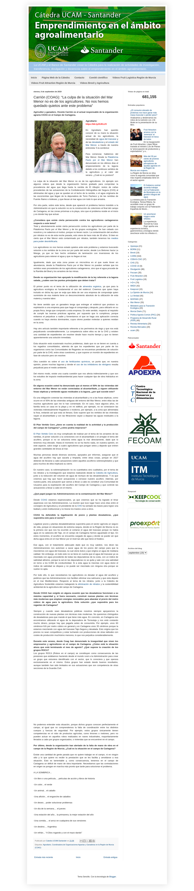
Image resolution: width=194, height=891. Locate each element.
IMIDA (133, 286)
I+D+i (132, 282)
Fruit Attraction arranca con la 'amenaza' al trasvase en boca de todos (151, 134)
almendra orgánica (92, 286)
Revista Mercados (138, 327)
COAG (44, 500)
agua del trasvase (107, 139)
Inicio (34, 77)
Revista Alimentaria (138, 324)
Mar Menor (135, 302)
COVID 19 (134, 266)
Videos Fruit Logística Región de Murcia (134, 77)
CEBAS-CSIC (136, 259)
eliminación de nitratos (89, 584)
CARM (133, 256)
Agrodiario (47, 845)
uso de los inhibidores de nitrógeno (93, 364)
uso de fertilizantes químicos (75, 361)
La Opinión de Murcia (139, 292)
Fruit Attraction (136, 276)
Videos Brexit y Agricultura (94, 83)
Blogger (112, 877)
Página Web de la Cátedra (56, 77)
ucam (132, 330)
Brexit (132, 253)
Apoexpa (134, 246)
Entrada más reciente (43, 857)
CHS (79, 506)
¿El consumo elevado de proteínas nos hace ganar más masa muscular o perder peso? (143, 112)
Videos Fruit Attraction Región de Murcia (53, 83)
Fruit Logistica (136, 279)
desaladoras (98, 142)
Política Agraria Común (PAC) (143, 315)
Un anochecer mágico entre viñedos (150, 216)
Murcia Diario (136, 311)
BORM (133, 249)
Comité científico (98, 77)
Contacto (79, 77)
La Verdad (134, 296)
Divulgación (135, 269)
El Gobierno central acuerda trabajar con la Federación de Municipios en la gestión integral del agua (152, 191)
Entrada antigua (110, 857)
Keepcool (134, 289)
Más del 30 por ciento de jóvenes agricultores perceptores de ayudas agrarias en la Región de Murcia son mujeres (145, 163)
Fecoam (133, 273)
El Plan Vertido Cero (43, 434)
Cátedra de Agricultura (107, 473)
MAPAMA (134, 299)
